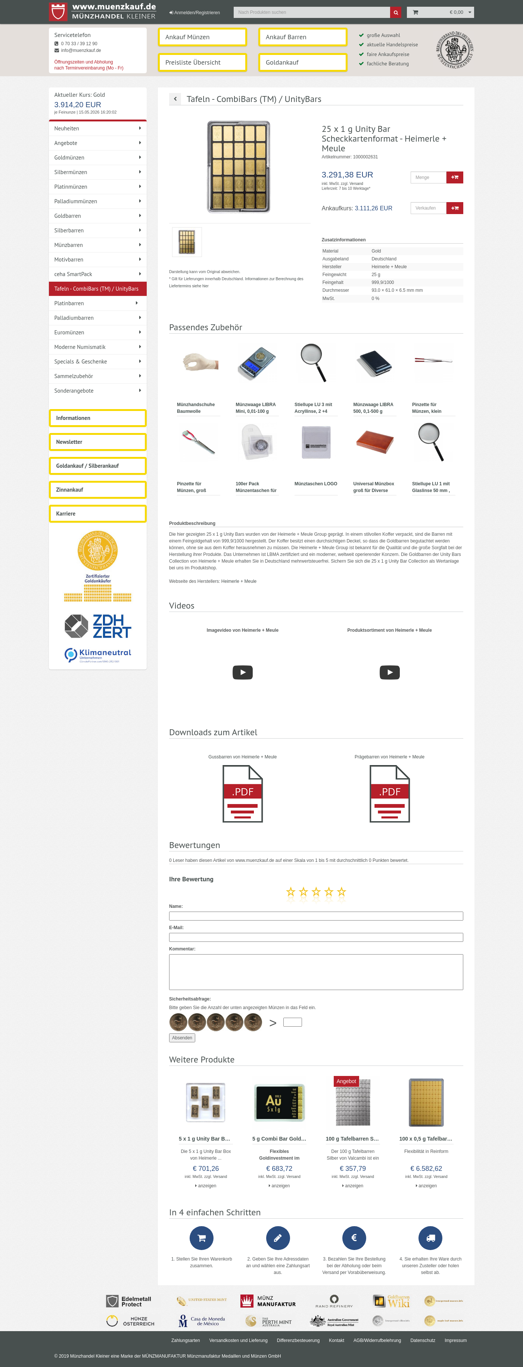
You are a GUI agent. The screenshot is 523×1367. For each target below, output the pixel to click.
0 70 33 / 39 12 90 (76, 43)
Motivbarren (98, 259)
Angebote (98, 142)
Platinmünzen (98, 186)
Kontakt (336, 1340)
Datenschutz (422, 1340)
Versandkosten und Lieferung (238, 1340)
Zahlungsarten (185, 1340)
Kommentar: (182, 949)
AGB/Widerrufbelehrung (377, 1340)
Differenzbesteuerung (298, 1340)
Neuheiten (98, 128)
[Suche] (395, 12)
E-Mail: (176, 927)
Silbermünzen (98, 172)
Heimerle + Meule (238, 581)
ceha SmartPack (98, 274)
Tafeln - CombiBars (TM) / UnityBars (98, 290)
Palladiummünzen (98, 201)
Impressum (456, 1340)
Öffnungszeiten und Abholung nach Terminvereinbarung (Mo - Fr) (89, 65)
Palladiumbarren (98, 317)
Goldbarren (98, 215)
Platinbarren (96, 303)
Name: (176, 906)
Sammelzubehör (98, 376)
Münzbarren (98, 244)
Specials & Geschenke (98, 361)
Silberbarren (98, 230)
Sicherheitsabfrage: (190, 999)
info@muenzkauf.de (78, 50)
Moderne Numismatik (98, 346)
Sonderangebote (98, 390)
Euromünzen (98, 332)
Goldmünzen (98, 157)
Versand (356, 184)
